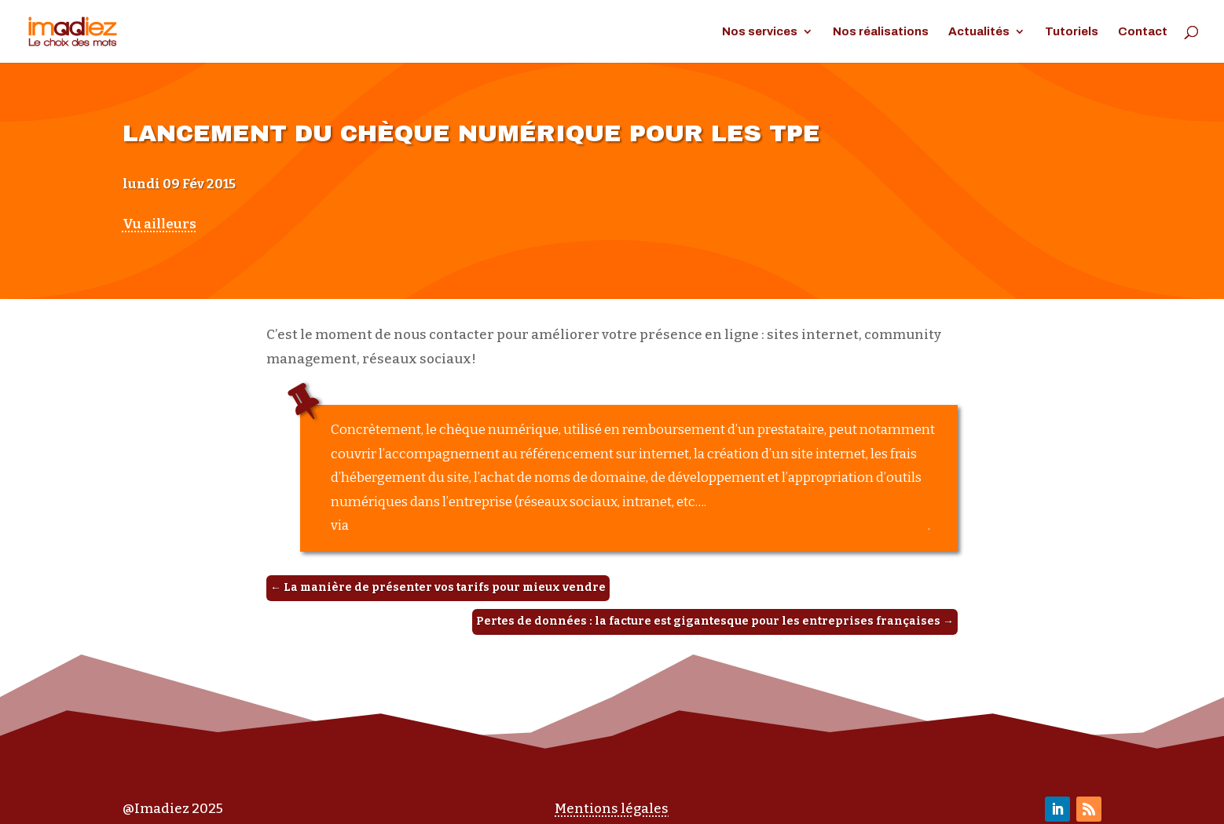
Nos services (759, 32)
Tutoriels (1071, 32)
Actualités (979, 32)
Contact (1142, 32)
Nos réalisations (881, 32)
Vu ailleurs (159, 224)
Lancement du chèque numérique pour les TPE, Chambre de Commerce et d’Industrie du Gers (639, 525)
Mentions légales (612, 808)
